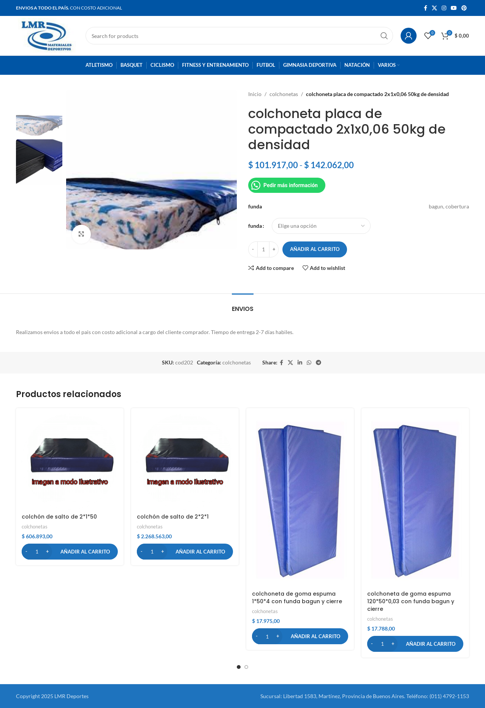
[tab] (243, 305)
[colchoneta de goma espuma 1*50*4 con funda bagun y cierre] (300, 500)
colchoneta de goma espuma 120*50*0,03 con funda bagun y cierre (410, 601)
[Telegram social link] (318, 363)
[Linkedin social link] (299, 363)
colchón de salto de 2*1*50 (59, 516)
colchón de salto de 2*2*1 (173, 516)
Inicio (255, 94)
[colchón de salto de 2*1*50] (70, 462)
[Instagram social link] (444, 8)
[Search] (239, 35)
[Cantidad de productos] (263, 249)
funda (255, 225)
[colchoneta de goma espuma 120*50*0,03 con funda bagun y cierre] (415, 500)
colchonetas (283, 94)
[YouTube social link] (454, 8)
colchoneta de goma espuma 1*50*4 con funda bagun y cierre (297, 597)
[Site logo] (47, 35)
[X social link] (434, 8)
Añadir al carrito (314, 249)
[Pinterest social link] (464, 8)
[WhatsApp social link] (309, 363)
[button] (70, 552)
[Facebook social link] (426, 8)
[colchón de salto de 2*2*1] (185, 462)
